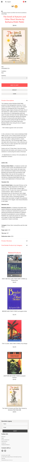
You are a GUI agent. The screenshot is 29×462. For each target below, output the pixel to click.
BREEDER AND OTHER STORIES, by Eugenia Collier (14, 311)
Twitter (5, 451)
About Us (3, 436)
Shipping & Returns (5, 444)
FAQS (2, 438)
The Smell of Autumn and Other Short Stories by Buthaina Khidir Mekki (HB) (14, 409)
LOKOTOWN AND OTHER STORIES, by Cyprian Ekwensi (15, 376)
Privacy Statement (5, 439)
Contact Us (3, 443)
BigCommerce (10, 460)
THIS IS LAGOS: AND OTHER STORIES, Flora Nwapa (14, 343)
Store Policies (4, 441)
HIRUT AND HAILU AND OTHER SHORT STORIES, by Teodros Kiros (14, 279)
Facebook (2, 451)
